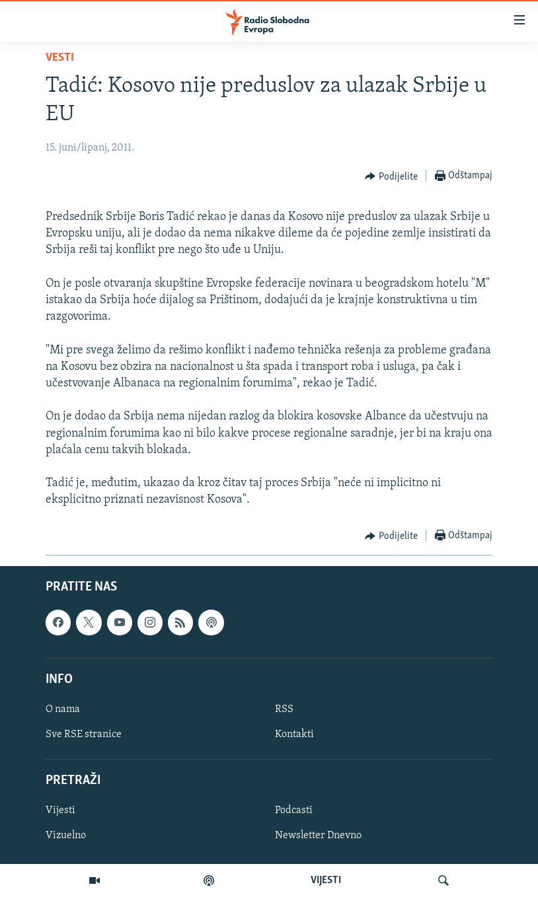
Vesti (60, 58)
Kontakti (294, 734)
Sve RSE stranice (84, 734)
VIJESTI (326, 880)
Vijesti (60, 810)
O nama (63, 708)
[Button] (391, 176)
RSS (284, 708)
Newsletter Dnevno (318, 835)
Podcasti (294, 810)
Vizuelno (66, 835)
